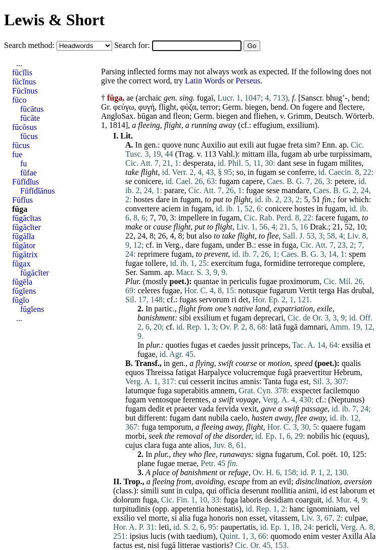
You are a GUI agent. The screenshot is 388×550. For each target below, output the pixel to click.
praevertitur (313, 372)
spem (357, 254)
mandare (295, 190)
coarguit (308, 499)
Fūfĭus (22, 200)
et (226, 317)
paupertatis (238, 527)
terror (209, 107)
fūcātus (31, 109)
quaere (332, 427)
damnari (313, 327)
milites (351, 163)
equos (134, 372)
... (19, 63)
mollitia (284, 490)
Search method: (30, 45)
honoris (221, 518)
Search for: (133, 45)
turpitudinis (132, 509)
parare (174, 190)
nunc (192, 145)
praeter (185, 408)
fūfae (28, 172)
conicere (147, 181)
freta (295, 145)
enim (311, 536)
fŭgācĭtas (26, 218)
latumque (140, 390)
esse (265, 245)
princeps (274, 345)
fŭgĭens (24, 291)
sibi (185, 317)
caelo (239, 418)
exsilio (124, 518)
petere (344, 181)
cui (183, 381)
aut (233, 145)
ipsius (138, 536)
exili (246, 145)
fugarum (283, 290)
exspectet (306, 390)
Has (342, 290)
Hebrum (346, 372)
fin (326, 199)
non (241, 518)
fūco (19, 100)
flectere (350, 107)
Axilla (352, 536)
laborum (353, 490)
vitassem (283, 518)
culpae (355, 518)
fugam (291, 154)
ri (233, 299)
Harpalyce (214, 372)
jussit (250, 345)
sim (310, 145)
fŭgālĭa (23, 236)
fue (17, 154)
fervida (227, 408)
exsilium (301, 125)
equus (355, 436)
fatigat (185, 372)
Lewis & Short (54, 20)
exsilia (352, 345)
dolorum (126, 499)
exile (324, 308)
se (281, 172)
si (174, 518)
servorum (214, 299)
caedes (229, 345)
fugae (277, 145)
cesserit (202, 381)
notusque (253, 290)
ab (307, 154)
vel (355, 509)
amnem (222, 390)
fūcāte (30, 118)
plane (146, 463)
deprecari (269, 317)
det (243, 299)
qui (211, 490)
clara (152, 445)
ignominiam (326, 509)
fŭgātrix (25, 254)
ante (185, 445)
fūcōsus (24, 127)
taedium (200, 536)
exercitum (227, 263)
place (161, 472)
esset (257, 518)
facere (325, 217)
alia (184, 518)
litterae (189, 545)
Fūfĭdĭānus (37, 191)
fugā (290, 327)
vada (206, 408)
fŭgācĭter (26, 227)
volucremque (254, 372)
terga (327, 290)
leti (164, 527)
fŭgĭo (20, 300)
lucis (158, 536)
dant (284, 163)
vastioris (215, 545)
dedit (156, 408)
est (304, 381)
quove (171, 145)
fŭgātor (23, 245)
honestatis (223, 509)
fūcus (29, 136)
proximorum (299, 281)
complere (348, 263)
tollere (156, 263)
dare (163, 199)
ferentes (196, 399)
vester (331, 536)
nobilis (318, 436)
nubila (218, 418)
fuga (289, 245)
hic (336, 436)
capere (252, 181)
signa (264, 454)
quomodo (286, 536)
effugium (267, 125)
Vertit (308, 290)
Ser (130, 272)
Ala (369, 536)
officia (229, 490)
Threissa (159, 372)
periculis (243, 281)
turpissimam (350, 154)
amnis (249, 381)
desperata (198, 163)
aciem (171, 208)
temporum (174, 427)
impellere (193, 217)
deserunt (255, 490)
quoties (177, 345)
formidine (280, 263)
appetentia (188, 509)
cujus (133, 445)
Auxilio (213, 145)
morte (158, 518)
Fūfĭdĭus (25, 181)
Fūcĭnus (25, 90)
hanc (297, 509)
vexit (248, 408)
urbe (320, 154)
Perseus (247, 80)
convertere (142, 208)
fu (23, 163)
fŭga (19, 209)
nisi (153, 545)
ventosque (164, 399)
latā (275, 327)
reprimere (153, 254)
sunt (168, 490)
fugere (312, 107)
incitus (227, 381)
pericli (326, 527)
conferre (300, 172)
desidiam (279, 499)
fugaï (205, 98)
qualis (351, 363)
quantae (206, 281)
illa (272, 154)
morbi (134, 436)
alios (201, 445)
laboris (251, 499)
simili (149, 490)
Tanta (272, 381)
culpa (194, 490)
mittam (253, 154)
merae (187, 463)
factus (122, 545)
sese (300, 163)
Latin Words (205, 80)
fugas (188, 299)
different (151, 418)
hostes (143, 199)
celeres (148, 290)
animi (307, 490)
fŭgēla (22, 282)
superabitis (191, 390)
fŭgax (21, 263)
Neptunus (346, 399)
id (324, 490)
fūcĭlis (22, 72)
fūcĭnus (24, 81)
